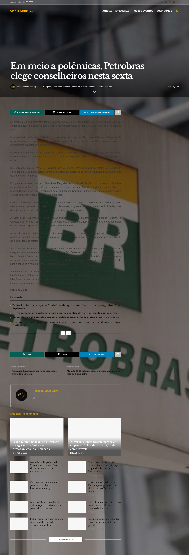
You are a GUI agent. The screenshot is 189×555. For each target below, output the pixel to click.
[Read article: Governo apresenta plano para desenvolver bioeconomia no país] (19, 489)
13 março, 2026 (96, 531)
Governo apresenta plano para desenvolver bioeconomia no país (44, 487)
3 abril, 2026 (37, 494)
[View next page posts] (68, 334)
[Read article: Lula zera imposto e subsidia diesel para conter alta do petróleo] (77, 526)
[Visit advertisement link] (65, 344)
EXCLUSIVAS (122, 11)
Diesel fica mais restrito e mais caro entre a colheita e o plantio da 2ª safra (104, 507)
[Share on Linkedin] (97, 113)
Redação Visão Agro (29, 87)
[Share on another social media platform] (118, 113)
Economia (65, 87)
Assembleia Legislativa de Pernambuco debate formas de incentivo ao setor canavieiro (65, 318)
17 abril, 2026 (20, 455)
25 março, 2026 (38, 514)
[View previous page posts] (63, 334)
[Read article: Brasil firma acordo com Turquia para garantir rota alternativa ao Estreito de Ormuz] (77, 489)
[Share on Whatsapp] (27, 113)
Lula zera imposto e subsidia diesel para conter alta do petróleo (103, 524)
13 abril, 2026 (37, 477)
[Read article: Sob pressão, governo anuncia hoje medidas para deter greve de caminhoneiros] (19, 526)
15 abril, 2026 (77, 455)
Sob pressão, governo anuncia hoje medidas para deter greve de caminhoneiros (46, 524)
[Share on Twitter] (62, 113)
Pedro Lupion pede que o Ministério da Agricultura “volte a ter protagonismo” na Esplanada (36, 448)
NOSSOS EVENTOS (143, 11)
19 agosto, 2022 (50, 87)
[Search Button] (177, 11)
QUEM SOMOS (164, 11)
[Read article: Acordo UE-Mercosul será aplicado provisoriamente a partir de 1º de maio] (19, 509)
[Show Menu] (96, 11)
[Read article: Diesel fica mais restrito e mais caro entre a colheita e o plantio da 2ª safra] (77, 509)
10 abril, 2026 (95, 477)
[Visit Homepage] (21, 11)
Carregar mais (65, 542)
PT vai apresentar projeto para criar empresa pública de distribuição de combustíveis (64, 313)
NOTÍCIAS (107, 11)
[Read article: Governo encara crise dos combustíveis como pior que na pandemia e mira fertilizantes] (77, 469)
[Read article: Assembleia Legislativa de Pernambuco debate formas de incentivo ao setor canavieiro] (19, 469)
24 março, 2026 (96, 514)
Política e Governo (79, 87)
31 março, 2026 (96, 497)
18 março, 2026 (38, 531)
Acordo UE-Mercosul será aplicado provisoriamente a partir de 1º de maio (45, 507)
